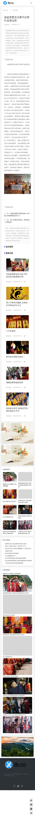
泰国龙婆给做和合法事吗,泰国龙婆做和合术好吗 (25, 485)
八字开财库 (10, 331)
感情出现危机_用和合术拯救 (10, 676)
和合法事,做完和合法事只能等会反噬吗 (15, 558)
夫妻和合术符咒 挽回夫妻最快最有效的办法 (14, 715)
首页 (6, 10)
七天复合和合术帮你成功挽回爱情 (14, 563)
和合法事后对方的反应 (9, 501)
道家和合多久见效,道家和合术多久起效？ (16, 543)
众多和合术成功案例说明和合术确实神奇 (14, 695)
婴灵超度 (15, 10)
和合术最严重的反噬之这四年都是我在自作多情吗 (18, 560)
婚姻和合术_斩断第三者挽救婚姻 (11, 573)
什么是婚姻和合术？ (10, 556)
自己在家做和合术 (8, 517)
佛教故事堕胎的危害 (14, 382)
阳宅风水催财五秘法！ (15, 357)
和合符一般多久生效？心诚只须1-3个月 (15, 546)
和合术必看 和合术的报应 (12, 553)
